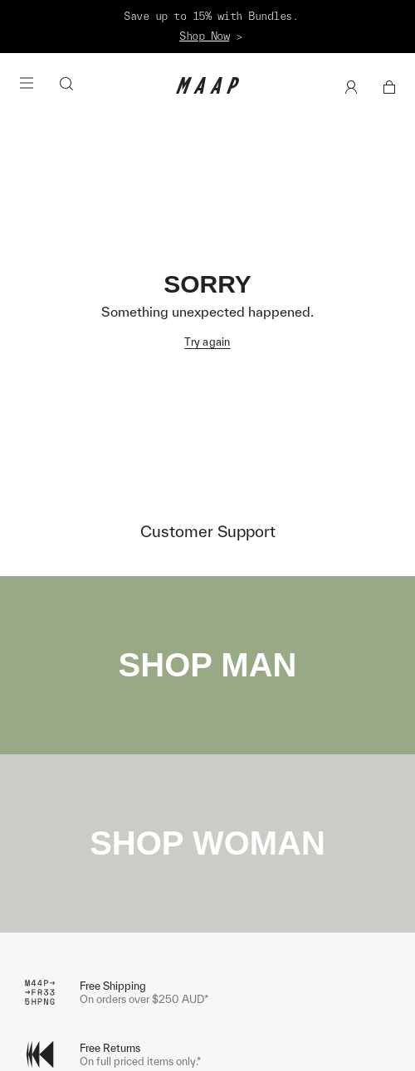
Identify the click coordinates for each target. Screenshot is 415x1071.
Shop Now (204, 36)
